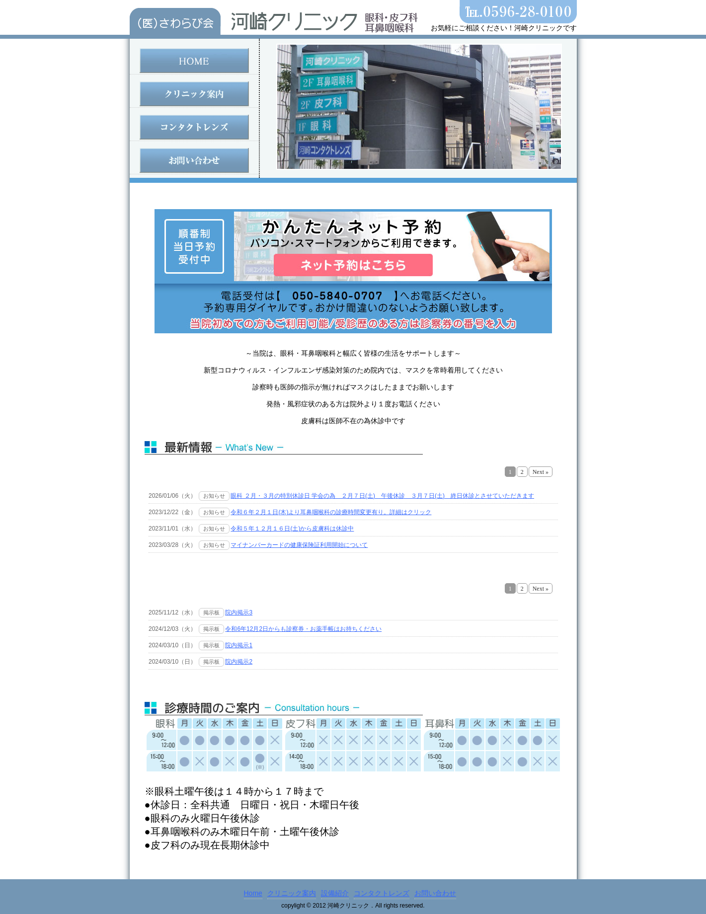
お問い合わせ (194, 160)
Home (253, 893)
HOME (194, 60)
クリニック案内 (194, 93)
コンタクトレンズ (194, 127)
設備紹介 (335, 893)
